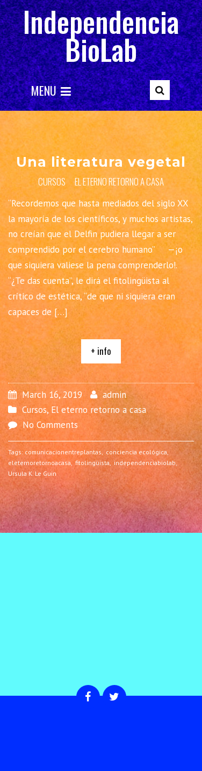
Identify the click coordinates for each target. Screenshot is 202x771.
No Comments (50, 425)
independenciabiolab (145, 463)
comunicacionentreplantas (63, 452)
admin (114, 395)
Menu (51, 90)
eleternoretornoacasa (39, 463)
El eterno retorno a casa (119, 181)
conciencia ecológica (136, 452)
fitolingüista (92, 463)
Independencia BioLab (101, 35)
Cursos (52, 181)
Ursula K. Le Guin (32, 473)
